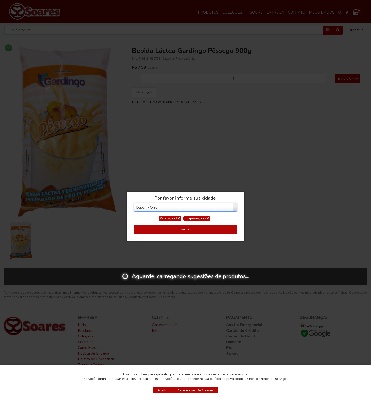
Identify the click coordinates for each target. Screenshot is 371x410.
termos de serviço (273, 379)
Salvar (186, 229)
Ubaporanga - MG (197, 218)
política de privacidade (227, 379)
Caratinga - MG (170, 218)
